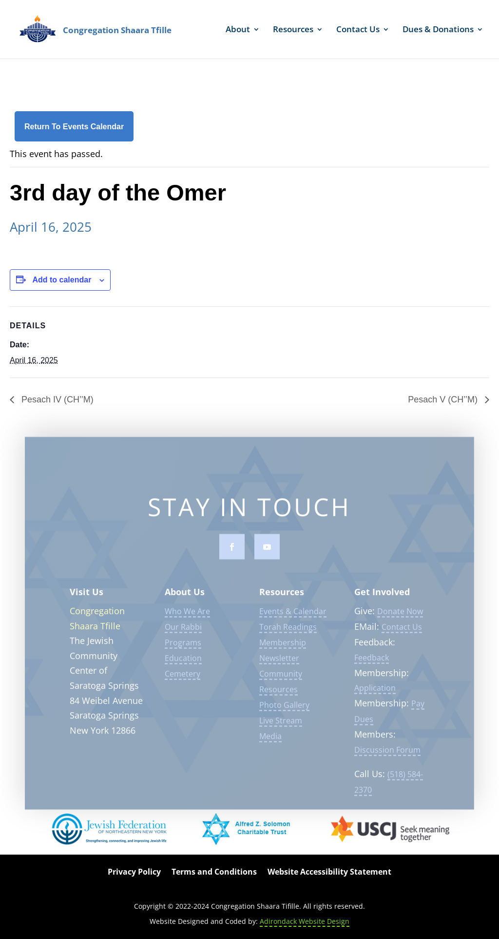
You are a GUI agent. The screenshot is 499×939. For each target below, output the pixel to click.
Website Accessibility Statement (329, 872)
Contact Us (358, 30)
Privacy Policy (134, 872)
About (238, 30)
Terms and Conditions (214, 872)
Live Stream (280, 726)
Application (375, 693)
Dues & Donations (438, 30)
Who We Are (187, 617)
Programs (183, 648)
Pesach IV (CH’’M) (56, 399)
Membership (282, 648)
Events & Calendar (292, 617)
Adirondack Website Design (304, 921)
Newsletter (279, 664)
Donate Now (400, 617)
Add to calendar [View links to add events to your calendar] (61, 280)
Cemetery (182, 679)
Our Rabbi (183, 632)
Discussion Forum (387, 755)
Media (270, 742)
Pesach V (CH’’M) (444, 399)
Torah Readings (288, 632)
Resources (293, 30)
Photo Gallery (284, 710)
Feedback (371, 663)
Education (183, 664)
